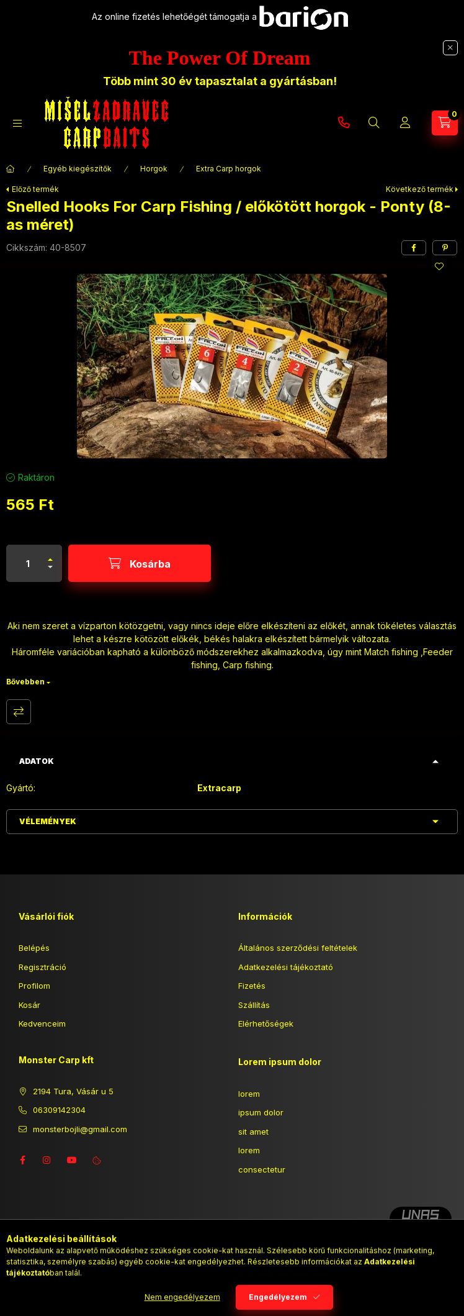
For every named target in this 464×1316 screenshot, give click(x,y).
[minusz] (50, 572)
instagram (47, 1160)
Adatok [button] (36, 761)
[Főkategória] (10, 169)
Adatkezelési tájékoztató (285, 967)
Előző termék (35, 189)
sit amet (253, 1132)
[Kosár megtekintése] (445, 123)
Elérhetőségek (265, 1023)
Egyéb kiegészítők (77, 168)
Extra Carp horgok (228, 168)
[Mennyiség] (28, 563)
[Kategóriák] (17, 123)
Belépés (34, 948)
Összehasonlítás (18, 711)
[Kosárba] (139, 563)
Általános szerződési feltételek (297, 948)
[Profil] (405, 123)
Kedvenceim (42, 1023)
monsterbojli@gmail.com (80, 1129)
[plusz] (50, 554)
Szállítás (254, 1005)
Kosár (29, 1005)
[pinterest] (444, 247)
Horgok (153, 168)
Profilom (34, 986)
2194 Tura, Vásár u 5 (73, 1091)
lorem (249, 1094)
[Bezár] (450, 47)
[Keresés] (374, 123)
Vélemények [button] (47, 821)
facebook (22, 1160)
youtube (72, 1160)
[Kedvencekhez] (439, 266)
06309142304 (343, 123)
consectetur (261, 1169)
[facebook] (413, 247)
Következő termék (419, 189)
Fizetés (251, 986)
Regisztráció (42, 967)
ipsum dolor (260, 1112)
